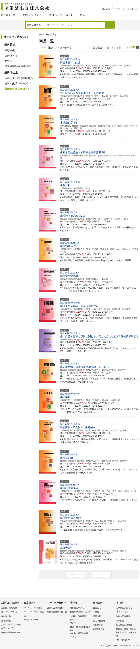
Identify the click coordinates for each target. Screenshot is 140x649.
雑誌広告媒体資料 (55, 608)
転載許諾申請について (80, 612)
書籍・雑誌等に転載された (80, 632)
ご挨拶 (96, 612)
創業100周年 (98, 629)
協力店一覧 (6, 621)
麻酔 (8, 60)
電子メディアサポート (11, 612)
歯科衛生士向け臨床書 (19, 78)
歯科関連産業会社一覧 (57, 612)
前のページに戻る (48, 34)
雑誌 (82, 14)
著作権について (77, 608)
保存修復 (11, 50)
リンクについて (123, 640)
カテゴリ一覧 (8, 14)
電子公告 (120, 621)
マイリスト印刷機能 (33, 608)
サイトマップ (122, 612)
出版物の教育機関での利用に (80, 619)
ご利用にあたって (124, 608)
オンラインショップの (11, 627)
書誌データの (34, 618)
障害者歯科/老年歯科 (18, 66)
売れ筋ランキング (32, 14)
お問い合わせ (99, 621)
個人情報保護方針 (124, 625)
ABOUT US (98, 625)
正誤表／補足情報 (9, 608)
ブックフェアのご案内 (34, 612)
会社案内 (97, 608)
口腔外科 (11, 55)
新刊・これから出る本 (61, 14)
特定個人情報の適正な (126, 632)
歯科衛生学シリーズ (18, 83)
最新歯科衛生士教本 (18, 88)
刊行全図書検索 (123, 616)
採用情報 (97, 616)
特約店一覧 (6, 616)
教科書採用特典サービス (11, 634)
